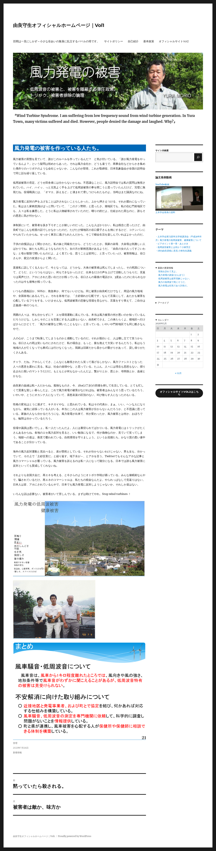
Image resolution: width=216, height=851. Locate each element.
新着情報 (17, 752)
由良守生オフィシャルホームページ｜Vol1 (58, 25)
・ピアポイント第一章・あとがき (171, 243)
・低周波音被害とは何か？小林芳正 (173, 247)
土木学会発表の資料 (165, 212)
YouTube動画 (162, 184)
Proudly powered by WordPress (74, 836)
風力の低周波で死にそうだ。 (172, 282)
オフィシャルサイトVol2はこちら (179, 393)
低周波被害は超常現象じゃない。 (174, 278)
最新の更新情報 (165, 267)
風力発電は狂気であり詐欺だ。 (173, 285)
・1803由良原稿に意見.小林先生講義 (173, 250)
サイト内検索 (162, 150)
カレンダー (163, 320)
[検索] (198, 157)
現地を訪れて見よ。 (168, 271)
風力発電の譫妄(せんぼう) (171, 275)
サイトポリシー (113, 41)
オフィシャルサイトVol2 (174, 41)
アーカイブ (163, 302)
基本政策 (148, 41)
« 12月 (178, 373)
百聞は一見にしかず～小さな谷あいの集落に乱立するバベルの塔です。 (56, 41)
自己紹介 (133, 41)
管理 (15, 743)
